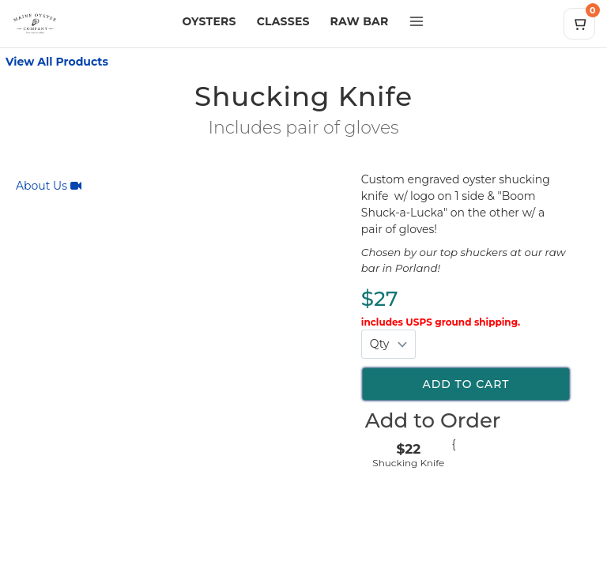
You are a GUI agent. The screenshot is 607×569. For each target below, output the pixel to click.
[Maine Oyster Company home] (90, 23)
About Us (48, 186)
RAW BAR (359, 21)
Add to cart (465, 384)
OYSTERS (209, 21)
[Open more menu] (416, 21)
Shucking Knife (408, 463)
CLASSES (283, 21)
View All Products (57, 62)
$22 (408, 449)
